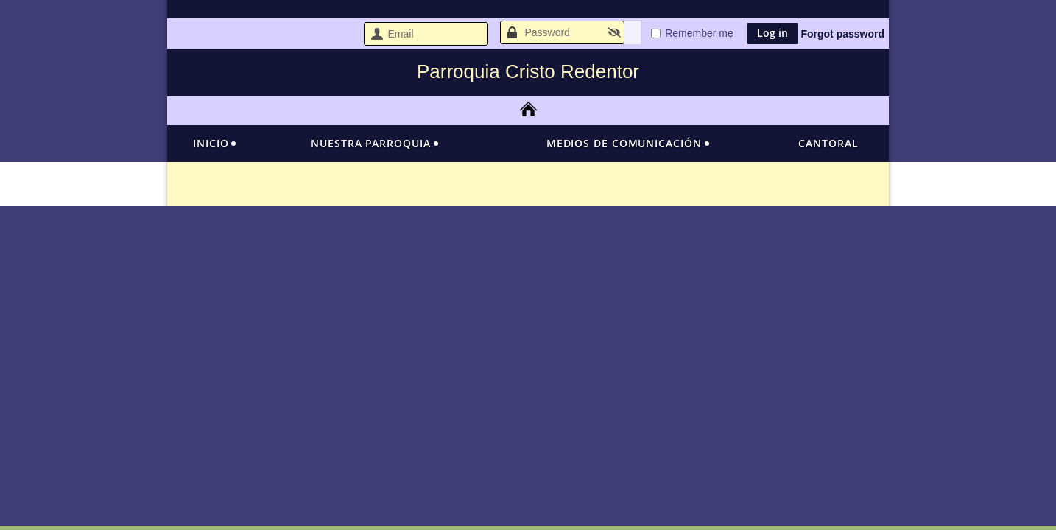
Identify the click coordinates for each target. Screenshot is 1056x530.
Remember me (699, 33)
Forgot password (842, 34)
